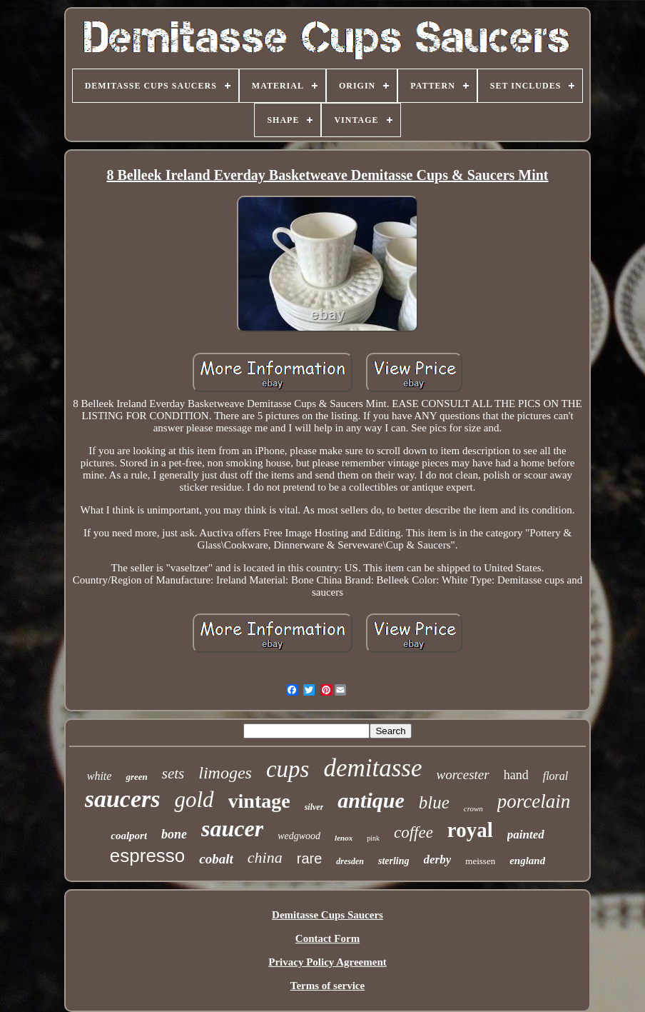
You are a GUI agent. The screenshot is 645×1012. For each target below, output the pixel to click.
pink (373, 838)
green (136, 776)
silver (314, 807)
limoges (225, 772)
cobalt (216, 858)
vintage (259, 801)
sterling (394, 861)
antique (370, 800)
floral (556, 776)
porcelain (533, 801)
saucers (123, 799)
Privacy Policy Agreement (327, 962)
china (265, 857)
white (99, 776)
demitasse (372, 768)
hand (516, 775)
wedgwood (299, 836)
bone (174, 834)
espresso (148, 855)
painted (525, 834)
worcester (462, 774)
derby (438, 859)
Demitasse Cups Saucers (327, 915)
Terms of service (327, 985)
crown (473, 808)
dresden (350, 861)
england (527, 860)
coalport (129, 835)
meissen (480, 861)
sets (173, 773)
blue (434, 802)
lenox (343, 837)
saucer (232, 828)
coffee (413, 832)
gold (193, 799)
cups (288, 769)
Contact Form (327, 938)
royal (470, 829)
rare (309, 858)
